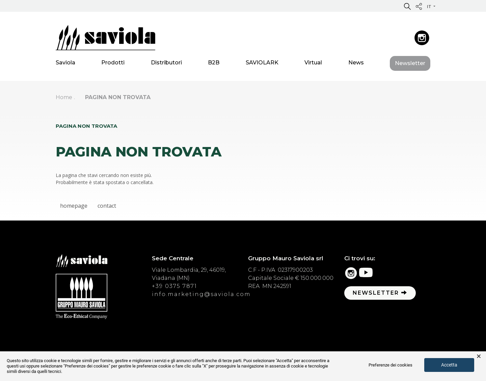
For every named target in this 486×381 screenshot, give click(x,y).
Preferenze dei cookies (390, 365)
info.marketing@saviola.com (201, 294)
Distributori (166, 64)
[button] (407, 6)
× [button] (479, 356)
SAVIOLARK (262, 64)
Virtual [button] (313, 64)
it (429, 6)
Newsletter (410, 64)
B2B (213, 64)
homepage (73, 205)
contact (107, 205)
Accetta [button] (449, 365)
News (356, 64)
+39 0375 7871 (174, 286)
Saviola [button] (65, 64)
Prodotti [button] (113, 64)
